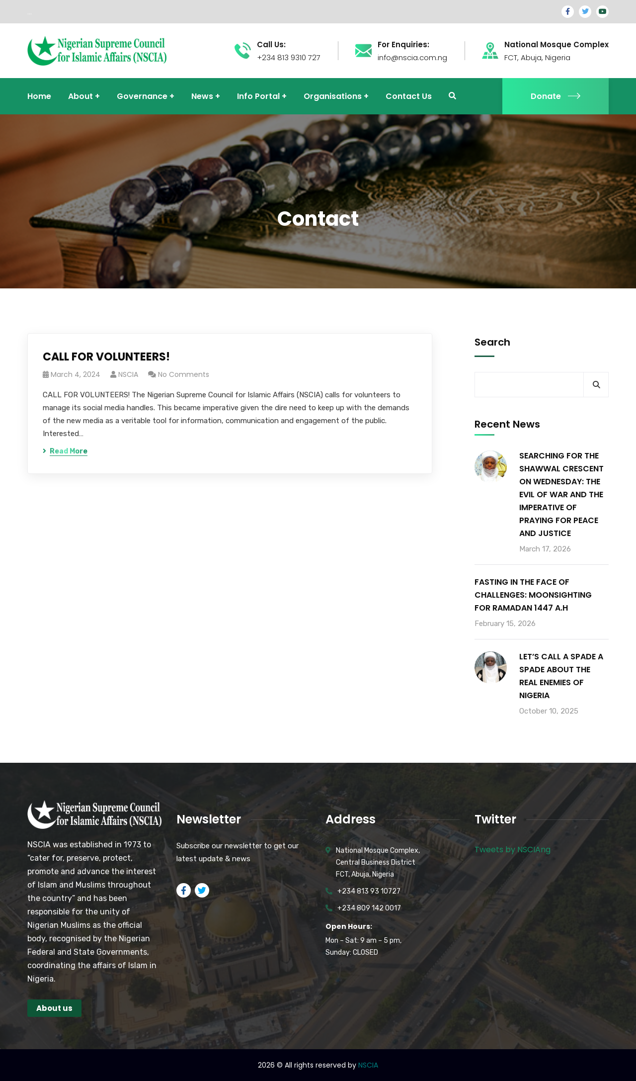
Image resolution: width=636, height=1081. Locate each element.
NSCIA (128, 374)
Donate (555, 96)
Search (492, 342)
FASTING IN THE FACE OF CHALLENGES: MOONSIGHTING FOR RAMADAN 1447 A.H (533, 595)
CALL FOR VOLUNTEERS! (106, 356)
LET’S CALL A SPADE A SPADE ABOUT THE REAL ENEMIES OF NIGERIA (561, 676)
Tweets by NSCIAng (513, 849)
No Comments (183, 374)
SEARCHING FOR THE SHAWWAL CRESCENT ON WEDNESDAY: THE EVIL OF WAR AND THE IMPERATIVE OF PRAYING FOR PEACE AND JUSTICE (561, 494)
